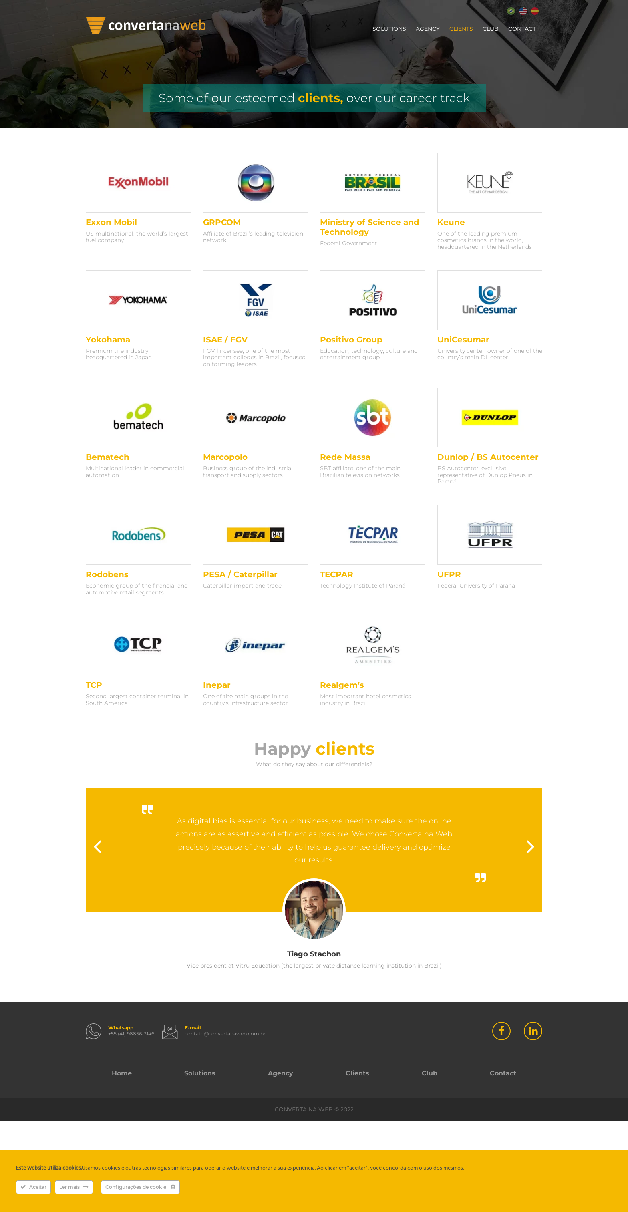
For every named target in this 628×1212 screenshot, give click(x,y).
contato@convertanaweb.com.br (225, 1034)
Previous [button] (97, 846)
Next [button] (530, 846)
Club (491, 28)
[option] (314, 879)
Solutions (389, 28)
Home (122, 1073)
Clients (461, 28)
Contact (522, 28)
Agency (428, 28)
